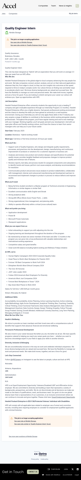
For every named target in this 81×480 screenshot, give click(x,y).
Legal (77, 475)
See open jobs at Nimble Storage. (21, 42)
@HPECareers (15, 360)
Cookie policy (44, 459)
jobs (3, 14)
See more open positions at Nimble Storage (23, 436)
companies (13, 14)
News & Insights (65, 5)
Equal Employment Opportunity (63, 397)
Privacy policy (35, 459)
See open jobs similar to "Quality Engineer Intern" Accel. (29, 45)
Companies (43, 5)
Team (53, 5)
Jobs (66, 469)
